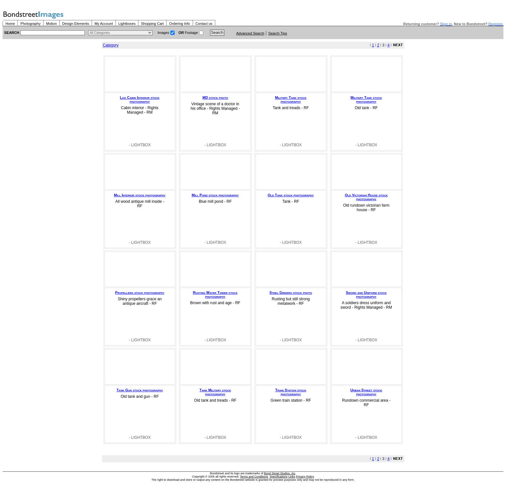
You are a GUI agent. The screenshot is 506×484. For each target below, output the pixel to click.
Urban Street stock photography (366, 392)
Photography (30, 24)
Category (111, 45)
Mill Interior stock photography (140, 195)
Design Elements (75, 24)
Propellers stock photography (140, 292)
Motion (51, 24)
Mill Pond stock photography (215, 195)
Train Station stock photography (290, 392)
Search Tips (277, 33)
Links (291, 476)
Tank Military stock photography (215, 392)
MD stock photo (215, 97)
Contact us (204, 24)
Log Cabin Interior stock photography (140, 99)
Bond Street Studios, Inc (279, 473)
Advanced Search (250, 33)
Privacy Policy (305, 476)
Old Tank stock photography (291, 195)
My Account (104, 24)
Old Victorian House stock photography (366, 197)
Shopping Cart (152, 24)
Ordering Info (179, 24)
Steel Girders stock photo (290, 292)
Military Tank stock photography (290, 99)
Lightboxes (127, 24)
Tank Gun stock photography (139, 390)
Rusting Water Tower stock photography (215, 294)
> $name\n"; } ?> (120, 32)
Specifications (279, 476)
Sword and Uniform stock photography (366, 294)
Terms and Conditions (254, 476)
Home (10, 24)
